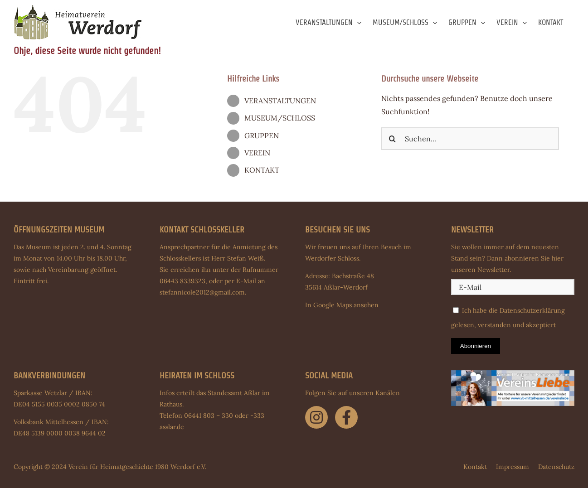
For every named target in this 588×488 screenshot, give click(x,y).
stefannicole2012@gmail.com (202, 292)
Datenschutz (556, 467)
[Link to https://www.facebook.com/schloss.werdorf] (346, 417)
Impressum (512, 467)
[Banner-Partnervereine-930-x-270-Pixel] (512, 373)
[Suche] (392, 138)
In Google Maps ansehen (342, 305)
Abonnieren (475, 346)
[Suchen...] (470, 138)
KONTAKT (261, 169)
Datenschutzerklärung (532, 310)
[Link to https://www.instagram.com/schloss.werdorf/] (316, 417)
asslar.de (172, 427)
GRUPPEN (261, 135)
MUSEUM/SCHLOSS (279, 117)
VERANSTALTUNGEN (280, 100)
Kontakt (475, 467)
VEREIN (257, 152)
